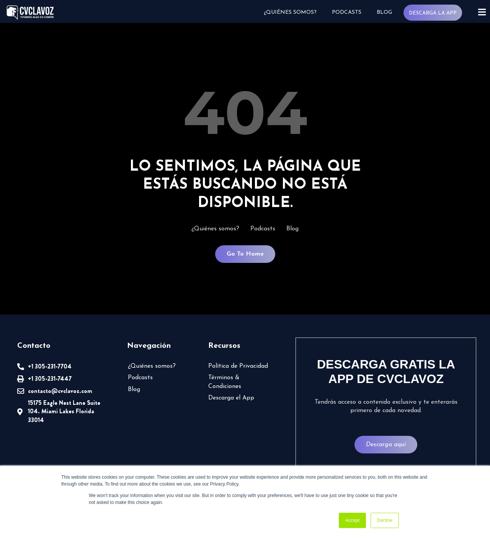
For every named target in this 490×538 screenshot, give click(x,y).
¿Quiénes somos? (289, 12)
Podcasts (346, 12)
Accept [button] (352, 520)
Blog (383, 12)
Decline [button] (384, 520)
